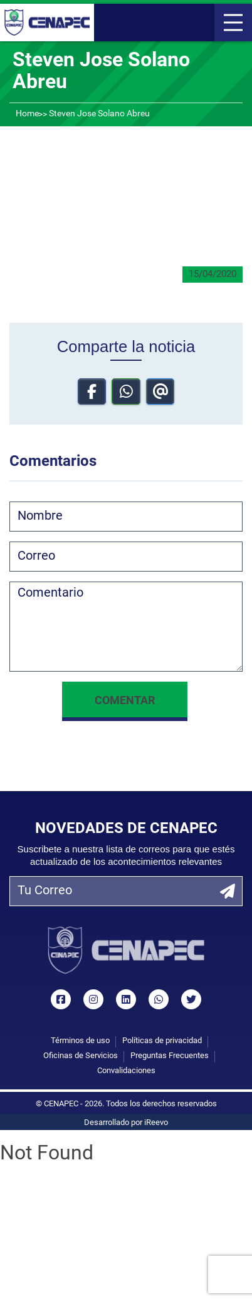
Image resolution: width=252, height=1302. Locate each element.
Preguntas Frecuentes (169, 1056)
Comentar (125, 701)
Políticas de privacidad (162, 1041)
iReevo (156, 1123)
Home (27, 114)
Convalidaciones (126, 1071)
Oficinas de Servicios (80, 1056)
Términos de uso (80, 1041)
